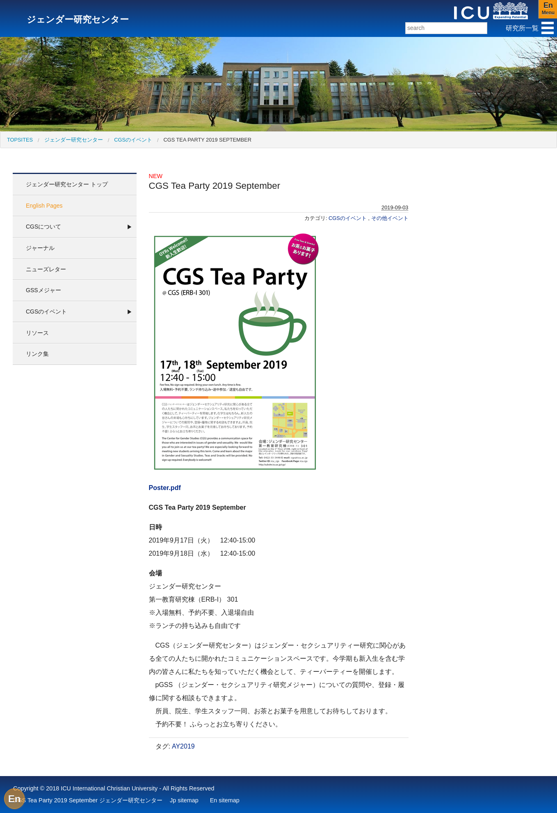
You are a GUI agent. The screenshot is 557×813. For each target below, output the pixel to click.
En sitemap (225, 800)
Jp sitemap (184, 800)
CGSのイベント (133, 140)
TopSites (20, 140)
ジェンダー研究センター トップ (67, 184)
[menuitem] (20, 139)
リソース (37, 333)
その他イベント (390, 218)
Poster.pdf (165, 487)
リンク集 (37, 353)
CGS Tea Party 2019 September (207, 140)
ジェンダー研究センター (73, 140)
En (14, 798)
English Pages (44, 205)
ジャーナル (40, 248)
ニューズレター (46, 269)
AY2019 (183, 746)
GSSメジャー (43, 290)
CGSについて (43, 226)
